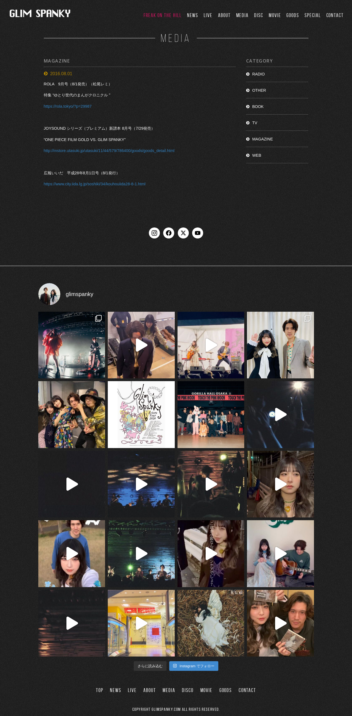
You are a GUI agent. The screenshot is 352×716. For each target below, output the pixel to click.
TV (254, 123)
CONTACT (335, 15)
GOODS (292, 15)
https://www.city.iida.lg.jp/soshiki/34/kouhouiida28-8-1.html (95, 184)
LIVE (208, 15)
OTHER (259, 90)
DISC (258, 15)
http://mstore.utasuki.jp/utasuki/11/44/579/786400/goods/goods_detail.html (109, 150)
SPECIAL (313, 15)
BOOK (258, 106)
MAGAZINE (262, 139)
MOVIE (275, 15)
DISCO (188, 690)
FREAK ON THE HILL (163, 15)
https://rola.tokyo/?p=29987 (68, 106)
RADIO (258, 74)
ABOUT (224, 15)
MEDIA (242, 15)
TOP (99, 690)
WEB (256, 155)
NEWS (192, 15)
